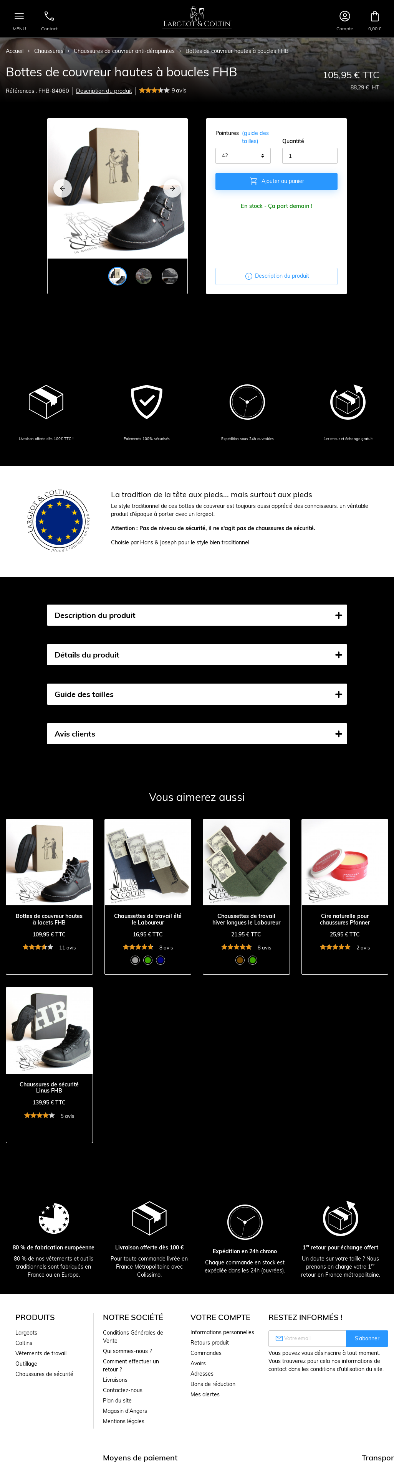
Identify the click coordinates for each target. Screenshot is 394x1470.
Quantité (293, 141)
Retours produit (209, 1342)
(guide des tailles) (255, 137)
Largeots (26, 1332)
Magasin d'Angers (125, 1410)
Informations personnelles (222, 1332)
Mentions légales (123, 1421)
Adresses (202, 1373)
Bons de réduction (212, 1384)
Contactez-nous (122, 1390)
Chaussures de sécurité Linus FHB (49, 1087)
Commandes (206, 1353)
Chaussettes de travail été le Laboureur (148, 919)
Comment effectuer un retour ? (131, 1365)
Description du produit (104, 90)
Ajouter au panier (276, 181)
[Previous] (62, 188)
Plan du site (117, 1400)
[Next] (172, 188)
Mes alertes (205, 1394)
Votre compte (220, 1317)
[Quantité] (310, 156)
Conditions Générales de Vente (133, 1336)
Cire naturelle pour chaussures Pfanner (345, 919)
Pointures (243, 137)
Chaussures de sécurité (44, 1374)
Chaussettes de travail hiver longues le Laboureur (246, 919)
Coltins (23, 1343)
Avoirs (198, 1363)
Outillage (26, 1363)
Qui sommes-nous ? (127, 1351)
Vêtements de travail (40, 1353)
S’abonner (367, 1338)
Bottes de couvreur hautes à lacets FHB (49, 919)
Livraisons (115, 1379)
